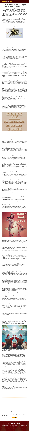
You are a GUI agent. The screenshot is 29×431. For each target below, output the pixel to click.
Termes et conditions (25, 429)
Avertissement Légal (20, 429)
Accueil (14, 417)
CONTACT (13, 429)
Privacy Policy (15, 429)
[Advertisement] (14, 403)
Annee (7, 1)
